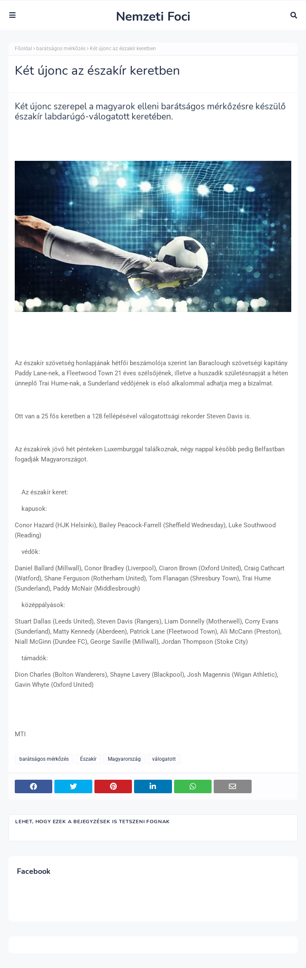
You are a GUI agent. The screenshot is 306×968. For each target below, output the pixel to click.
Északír (88, 759)
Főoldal (23, 49)
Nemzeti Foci (153, 16)
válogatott (164, 759)
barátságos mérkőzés (61, 49)
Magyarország (124, 759)
